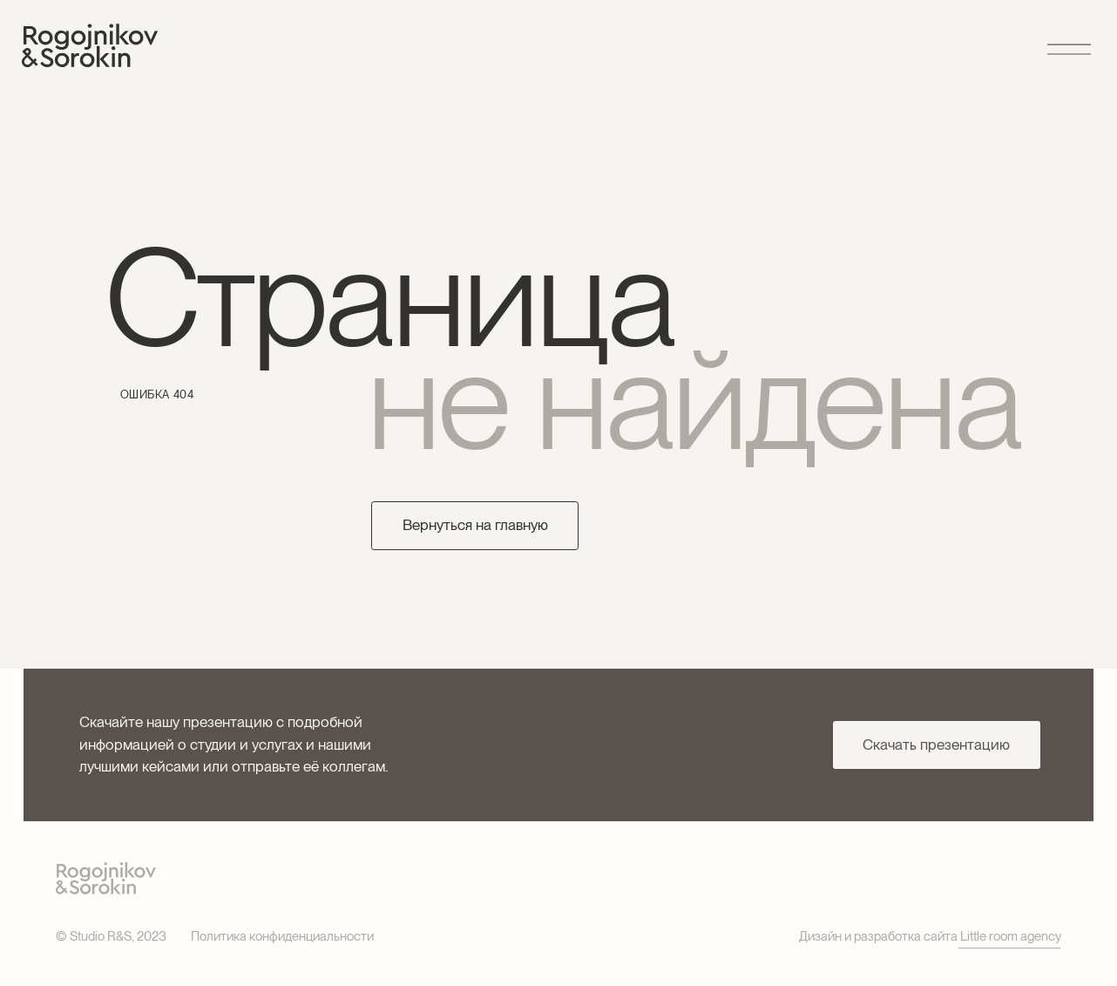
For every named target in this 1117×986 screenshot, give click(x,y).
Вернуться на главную (475, 525)
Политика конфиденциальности (282, 936)
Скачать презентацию (936, 744)
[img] (90, 45)
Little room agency (1010, 936)
